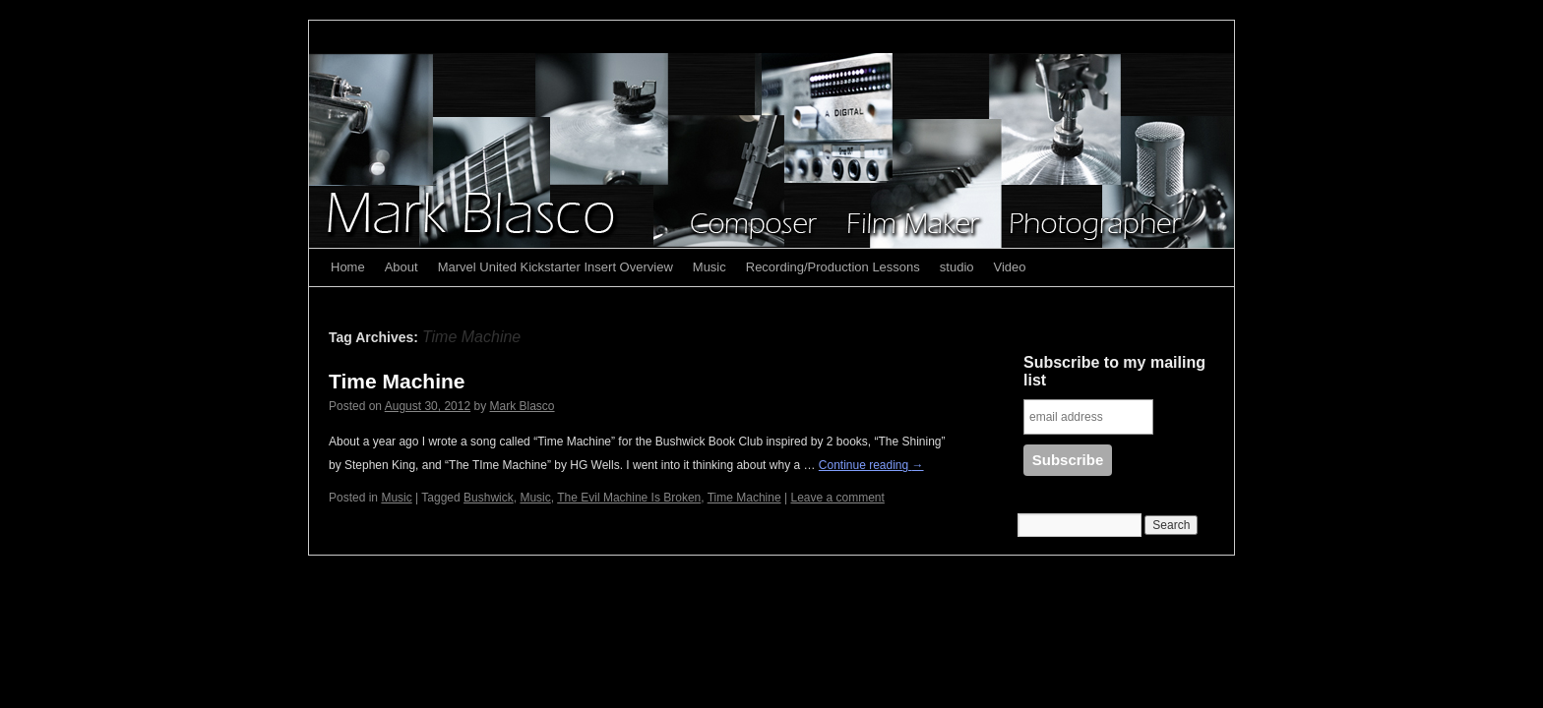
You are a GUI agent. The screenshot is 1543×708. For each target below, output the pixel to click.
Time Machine (397, 381)
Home (348, 267)
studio (957, 267)
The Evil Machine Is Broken (629, 497)
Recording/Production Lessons (833, 267)
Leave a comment (837, 497)
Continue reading (871, 465)
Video (1010, 267)
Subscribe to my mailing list (1114, 371)
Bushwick (488, 497)
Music (709, 267)
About (401, 267)
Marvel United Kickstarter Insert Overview (555, 267)
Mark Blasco (522, 406)
